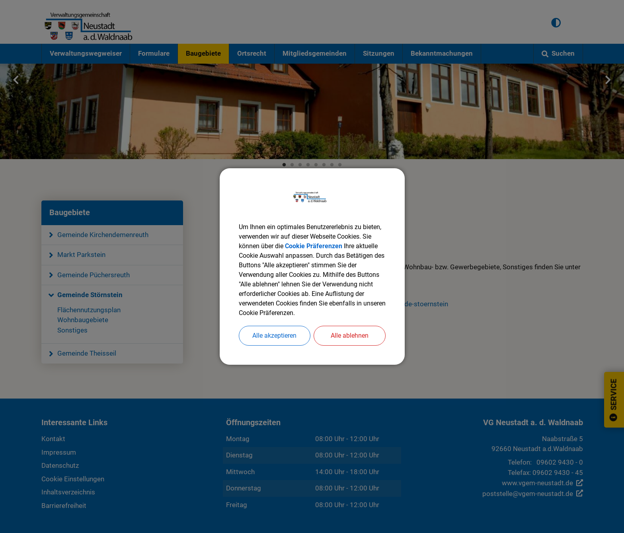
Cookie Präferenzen (313, 246)
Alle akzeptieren (274, 335)
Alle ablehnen (350, 335)
